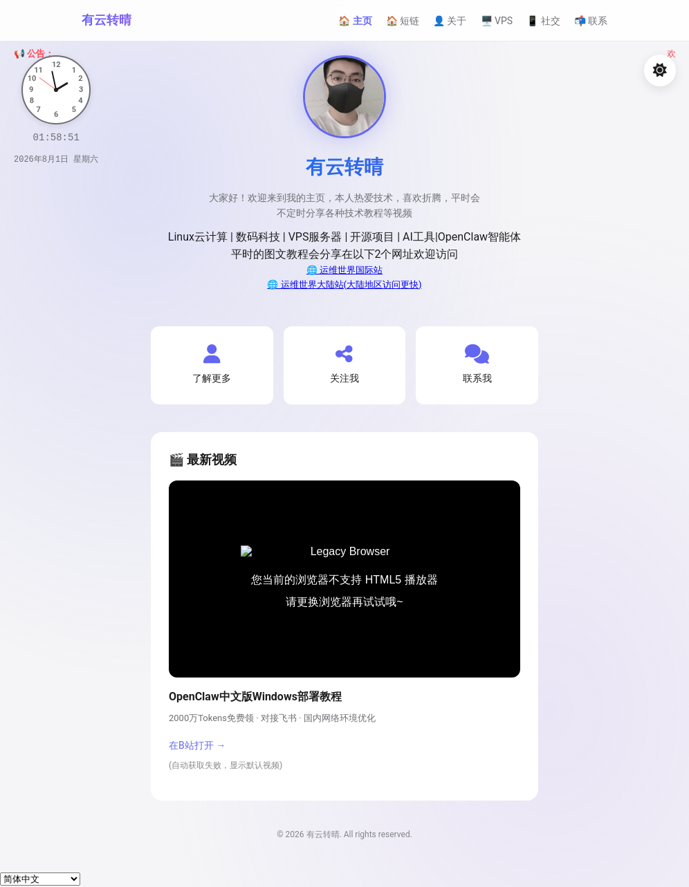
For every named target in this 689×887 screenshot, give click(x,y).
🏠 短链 (402, 20)
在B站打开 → (197, 745)
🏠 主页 (354, 20)
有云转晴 (106, 19)
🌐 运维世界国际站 (344, 270)
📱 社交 (543, 20)
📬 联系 (590, 20)
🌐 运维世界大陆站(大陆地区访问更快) (344, 284)
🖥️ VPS (497, 20)
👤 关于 (449, 20)
